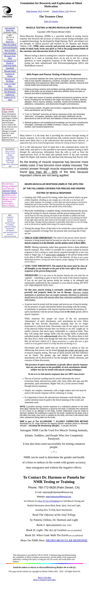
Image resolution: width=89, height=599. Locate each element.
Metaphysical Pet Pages (10, 80)
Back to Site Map (44, 578)
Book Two (10, 42)
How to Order (10, 50)
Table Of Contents (51, 22)
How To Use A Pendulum (49, 501)
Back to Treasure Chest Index (44, 580)
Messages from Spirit (10, 57)
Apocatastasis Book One (10, 29)
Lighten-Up (9, 95)
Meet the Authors (9, 45)
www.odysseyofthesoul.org (58, 496)
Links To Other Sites (10, 85)
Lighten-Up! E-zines (10, 98)
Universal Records (10, 47)
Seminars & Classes (9, 75)
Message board (10, 71)
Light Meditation (9, 53)
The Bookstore (10, 92)
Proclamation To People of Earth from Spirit (9, 63)
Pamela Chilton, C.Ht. (60, 11)
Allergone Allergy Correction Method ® (9, 193)
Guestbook (10, 68)
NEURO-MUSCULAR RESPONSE (66, 540)
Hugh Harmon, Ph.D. (34, 11)
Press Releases (9, 89)
